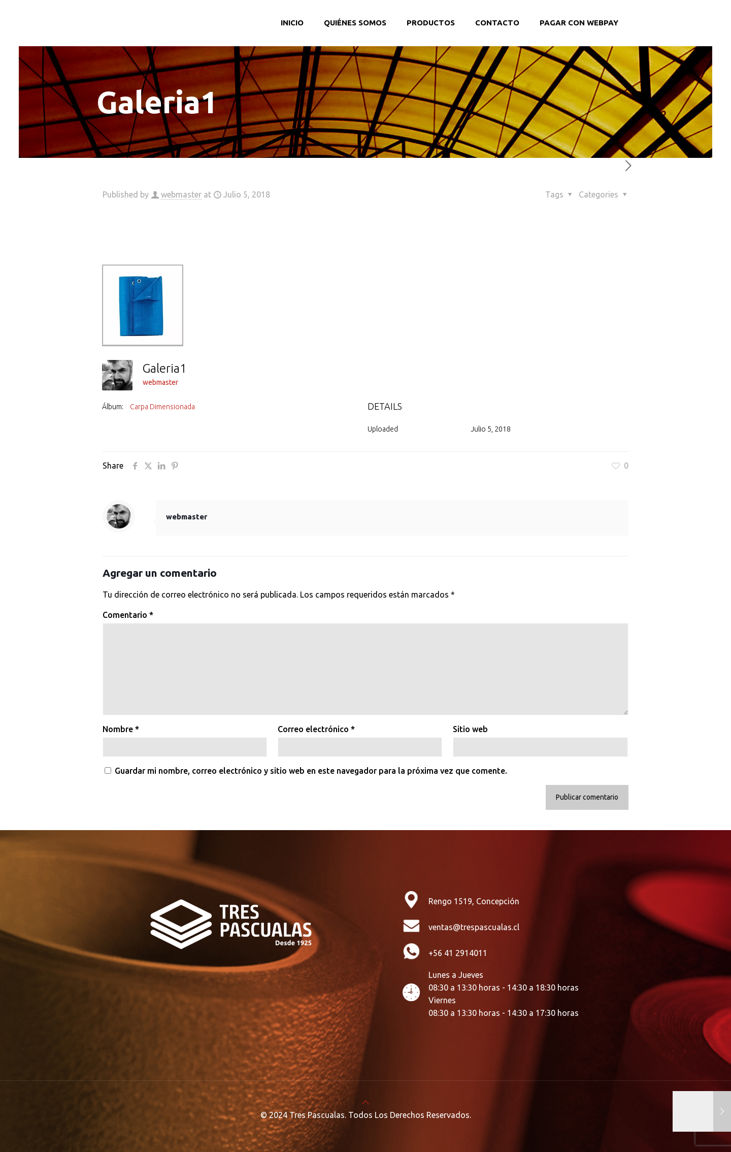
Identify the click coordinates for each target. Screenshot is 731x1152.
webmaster (181, 194)
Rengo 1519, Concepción (473, 901)
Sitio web (470, 729)
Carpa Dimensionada (162, 407)
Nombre (121, 729)
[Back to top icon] (365, 1102)
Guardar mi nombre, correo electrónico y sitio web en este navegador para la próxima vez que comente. (311, 770)
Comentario (128, 614)
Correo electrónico (316, 729)
